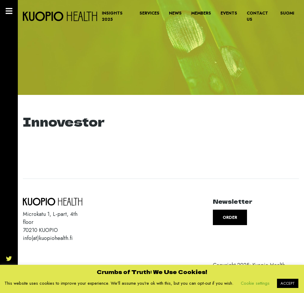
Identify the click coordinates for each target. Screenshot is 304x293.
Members (201, 13)
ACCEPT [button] (288, 283)
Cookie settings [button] (255, 283)
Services (149, 13)
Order (230, 217)
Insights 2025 (112, 16)
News (175, 13)
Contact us (257, 16)
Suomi (287, 13)
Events (229, 13)
